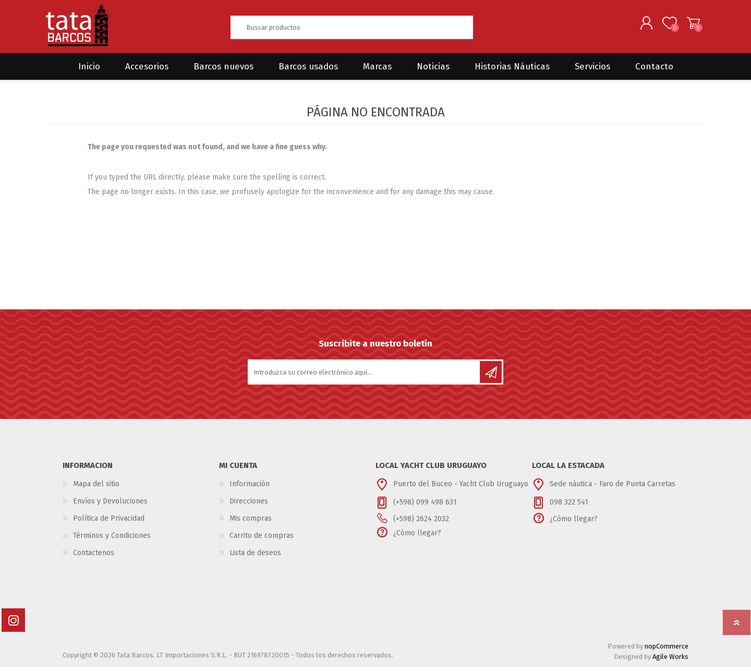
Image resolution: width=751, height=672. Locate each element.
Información (249, 489)
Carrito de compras (689, 25)
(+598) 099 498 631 (425, 507)
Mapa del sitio (96, 489)
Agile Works (670, 662)
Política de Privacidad (108, 523)
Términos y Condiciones (112, 540)
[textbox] (351, 30)
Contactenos (93, 558)
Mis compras (250, 523)
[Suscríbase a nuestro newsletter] (364, 377)
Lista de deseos (255, 558)
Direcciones (248, 506)
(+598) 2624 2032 (421, 524)
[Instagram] (13, 625)
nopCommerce (666, 651)
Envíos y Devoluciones (110, 506)
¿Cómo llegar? (417, 538)
